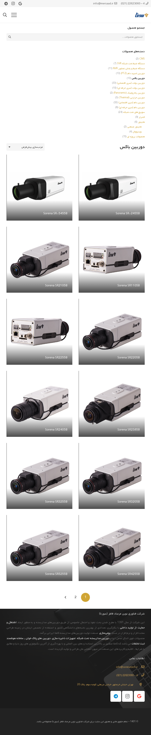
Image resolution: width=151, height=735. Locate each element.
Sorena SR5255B (56, 574)
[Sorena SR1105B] (112, 230)
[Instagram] (13, 3)
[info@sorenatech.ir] (141, 667)
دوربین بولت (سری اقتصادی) (131, 83)
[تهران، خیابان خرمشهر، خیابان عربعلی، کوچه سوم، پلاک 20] (138, 684)
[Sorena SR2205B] (112, 302)
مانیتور (141, 122)
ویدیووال (137, 132)
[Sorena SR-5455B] (40, 158)
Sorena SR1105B (128, 285)
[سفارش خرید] (26, 147)
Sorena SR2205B (128, 357)
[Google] (20, 3)
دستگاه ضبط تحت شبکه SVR (131, 64)
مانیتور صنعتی (134, 127)
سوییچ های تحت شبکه (134, 112)
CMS (142, 59)
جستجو (10, 37)
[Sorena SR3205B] (112, 446)
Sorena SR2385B (128, 429)
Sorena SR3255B (56, 501)
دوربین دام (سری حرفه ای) (132, 108)
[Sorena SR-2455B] (112, 158)
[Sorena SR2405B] (40, 374)
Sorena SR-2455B (128, 213)
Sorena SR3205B (128, 501)
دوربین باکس (138, 78)
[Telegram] (6, 3)
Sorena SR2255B (56, 357)
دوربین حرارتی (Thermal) (132, 98)
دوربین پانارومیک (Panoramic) (129, 93)
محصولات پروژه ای (136, 137)
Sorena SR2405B (56, 429)
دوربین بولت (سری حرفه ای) (131, 88)
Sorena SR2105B (56, 285)
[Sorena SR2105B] (40, 230)
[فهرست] (14, 15)
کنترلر (142, 117)
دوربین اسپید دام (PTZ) (133, 73)
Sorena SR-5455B (55, 213)
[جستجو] (5, 15)
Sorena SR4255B (128, 574)
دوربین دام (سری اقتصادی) (131, 103)
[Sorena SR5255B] (40, 518)
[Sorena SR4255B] (112, 518)
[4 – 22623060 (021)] (141, 675)
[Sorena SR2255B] (40, 302)
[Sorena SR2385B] (112, 374)
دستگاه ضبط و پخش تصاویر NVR (129, 69)
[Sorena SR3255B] (40, 446)
